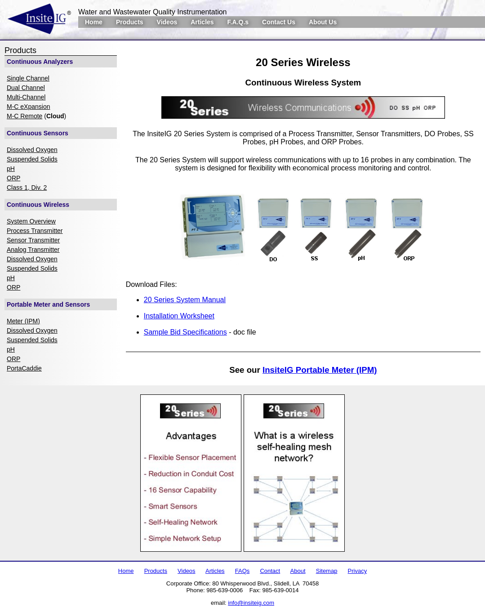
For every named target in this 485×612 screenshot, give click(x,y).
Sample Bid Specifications (185, 332)
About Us (323, 22)
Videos (167, 22)
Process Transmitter (34, 230)
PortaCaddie (24, 368)
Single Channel (28, 78)
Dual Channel (26, 87)
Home (93, 22)
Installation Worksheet (179, 316)
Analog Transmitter (33, 249)
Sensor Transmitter (33, 240)
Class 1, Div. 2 (27, 187)
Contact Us (278, 22)
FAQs (242, 570)
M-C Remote (24, 116)
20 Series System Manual (185, 300)
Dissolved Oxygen (32, 149)
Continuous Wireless (38, 204)
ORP (13, 178)
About (298, 570)
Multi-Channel (26, 97)
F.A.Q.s (238, 22)
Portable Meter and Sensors (48, 304)
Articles (202, 22)
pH (11, 168)
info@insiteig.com (251, 602)
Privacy (357, 570)
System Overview (31, 221)
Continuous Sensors (37, 133)
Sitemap (327, 570)
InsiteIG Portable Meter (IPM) (320, 370)
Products (129, 22)
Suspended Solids (32, 159)
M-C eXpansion (28, 106)
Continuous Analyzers (40, 61)
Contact (270, 570)
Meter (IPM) (23, 321)
